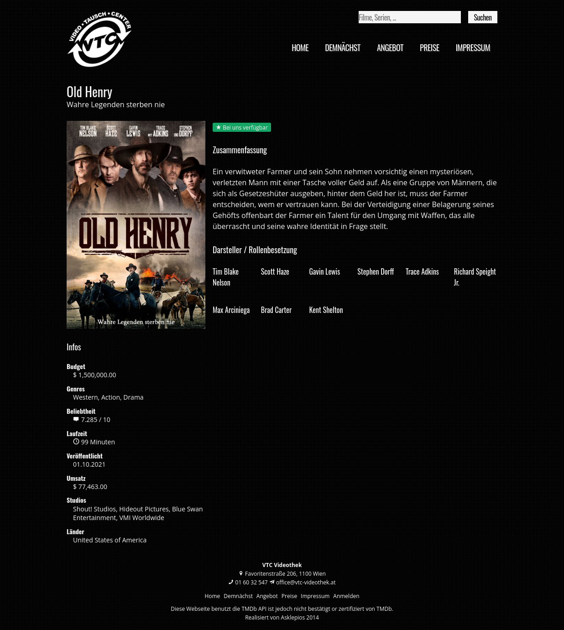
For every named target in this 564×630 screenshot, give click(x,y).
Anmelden (346, 596)
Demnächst (342, 47)
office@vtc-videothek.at (306, 582)
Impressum (473, 47)
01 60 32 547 (251, 582)
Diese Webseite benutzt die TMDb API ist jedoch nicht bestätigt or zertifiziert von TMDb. (282, 609)
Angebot (390, 47)
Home (300, 47)
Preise (429, 47)
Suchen (482, 17)
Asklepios (293, 617)
